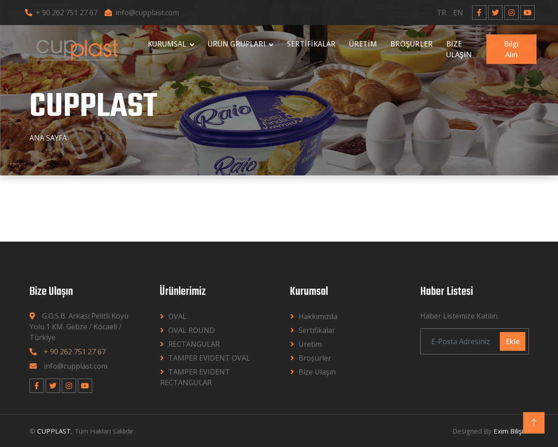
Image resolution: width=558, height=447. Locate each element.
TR (441, 12)
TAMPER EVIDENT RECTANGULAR (195, 377)
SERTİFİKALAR (311, 44)
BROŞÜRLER (411, 44)
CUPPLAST (54, 430)
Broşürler (314, 358)
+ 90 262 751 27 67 (61, 12)
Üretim (310, 344)
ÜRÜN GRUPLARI (236, 44)
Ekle (513, 341)
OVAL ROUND (191, 330)
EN (458, 12)
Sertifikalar (316, 330)
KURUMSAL (167, 44)
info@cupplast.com (142, 12)
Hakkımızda (317, 316)
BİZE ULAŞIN (459, 49)
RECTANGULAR (194, 344)
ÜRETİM (363, 44)
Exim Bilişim (511, 430)
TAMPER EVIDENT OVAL (209, 358)
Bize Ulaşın (317, 372)
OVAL (177, 316)
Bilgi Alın (511, 49)
